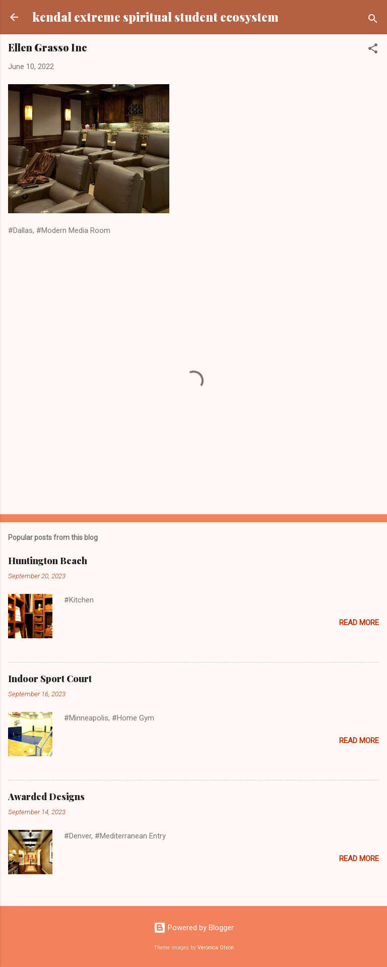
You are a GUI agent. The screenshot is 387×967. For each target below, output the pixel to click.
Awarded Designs (46, 797)
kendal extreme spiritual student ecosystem (155, 17)
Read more (359, 622)
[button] (373, 50)
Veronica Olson (216, 947)
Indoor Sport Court (50, 679)
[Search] (373, 20)
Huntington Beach (47, 561)
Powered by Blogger (194, 927)
